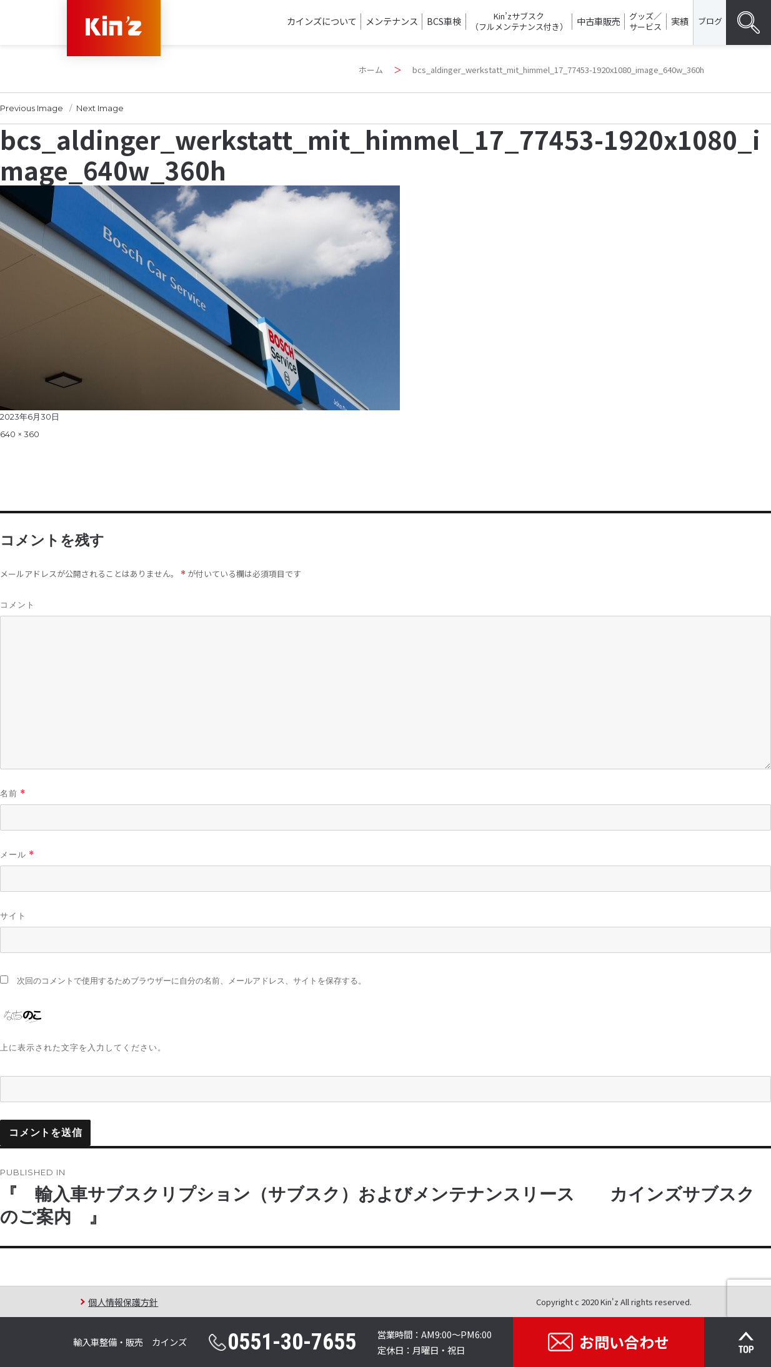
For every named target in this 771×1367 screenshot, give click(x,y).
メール (17, 854)
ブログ (710, 21)
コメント (17, 604)
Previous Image (31, 108)
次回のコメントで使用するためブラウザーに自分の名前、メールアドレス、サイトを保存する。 (191, 980)
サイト (13, 915)
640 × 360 (19, 434)
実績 (680, 20)
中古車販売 (598, 20)
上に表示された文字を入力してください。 (83, 1047)
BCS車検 (444, 20)
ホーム (371, 70)
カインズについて (322, 20)
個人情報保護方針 (123, 1301)
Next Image (100, 108)
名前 (13, 793)
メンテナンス (392, 20)
